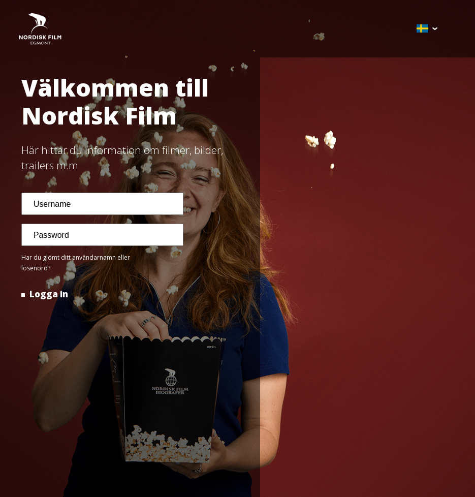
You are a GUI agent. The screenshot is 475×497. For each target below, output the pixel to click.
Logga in (47, 294)
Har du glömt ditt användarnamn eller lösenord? (75, 262)
